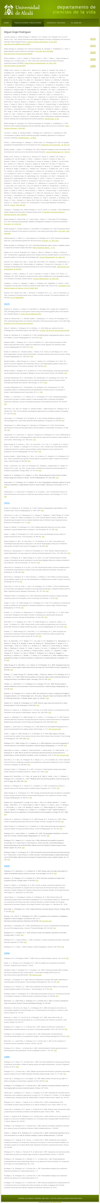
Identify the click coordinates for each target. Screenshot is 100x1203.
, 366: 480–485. (20, 205)
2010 (93, 45)
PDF (40, 337)
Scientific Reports (24, 138)
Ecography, (7, 224)
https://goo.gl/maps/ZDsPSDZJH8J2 (66, 1198)
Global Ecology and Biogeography (35, 63)
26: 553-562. (18, 269)
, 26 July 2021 (52, 42)
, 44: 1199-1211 (60, 257)
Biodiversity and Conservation (51, 145)
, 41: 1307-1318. (53, 240)
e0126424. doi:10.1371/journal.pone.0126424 (18, 323)
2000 (93, 59)
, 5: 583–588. (21, 128)
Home (6, 23)
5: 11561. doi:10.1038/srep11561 (30, 314)
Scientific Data (49, 119)
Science (12, 205)
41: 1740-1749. (16, 224)
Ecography (45, 240)
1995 (93, 66)
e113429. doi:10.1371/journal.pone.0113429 (54, 330)
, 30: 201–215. (65, 145)
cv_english (76, 23)
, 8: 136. (56, 119)
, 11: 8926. (33, 138)
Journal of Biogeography (47, 257)
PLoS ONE (38, 51)
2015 (93, 38)
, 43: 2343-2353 (54, 278)
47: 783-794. (66, 152)
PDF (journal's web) (54, 729)
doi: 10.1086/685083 (16, 297)
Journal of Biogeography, (54, 152)
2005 (93, 52)
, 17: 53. (52, 248)
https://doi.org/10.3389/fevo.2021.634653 (17, 44)
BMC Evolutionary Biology (41, 248)
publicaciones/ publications (28, 23)
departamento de (71, 9)
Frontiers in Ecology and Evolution (37, 42)
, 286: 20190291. (21, 214)
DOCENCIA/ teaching (56, 23)
